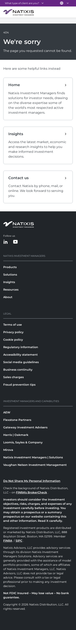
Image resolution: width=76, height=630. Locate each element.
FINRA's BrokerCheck (31, 492)
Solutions (10, 274)
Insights (9, 282)
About (7, 297)
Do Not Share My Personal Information (31, 481)
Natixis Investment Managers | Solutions (33, 457)
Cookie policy (13, 339)
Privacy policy (13, 332)
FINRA (7, 540)
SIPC (19, 540)
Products (10, 267)
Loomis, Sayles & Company (23, 442)
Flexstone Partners (17, 420)
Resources (10, 289)
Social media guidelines (21, 362)
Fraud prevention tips (19, 384)
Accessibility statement (20, 354)
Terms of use (12, 324)
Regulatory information (20, 347)
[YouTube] (15, 242)
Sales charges (13, 377)
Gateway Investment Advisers (25, 427)
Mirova (8, 450)
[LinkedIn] (5, 242)
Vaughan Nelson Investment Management (35, 465)
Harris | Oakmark (15, 435)
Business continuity (17, 369)
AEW (6, 412)
